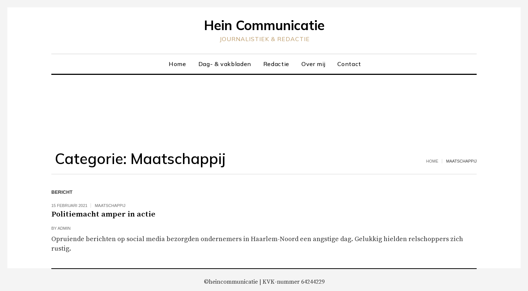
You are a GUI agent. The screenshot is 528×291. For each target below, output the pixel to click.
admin (64, 228)
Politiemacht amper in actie (103, 214)
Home (432, 161)
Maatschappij (110, 205)
